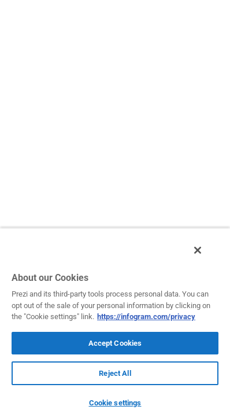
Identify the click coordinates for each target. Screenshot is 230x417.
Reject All (115, 373)
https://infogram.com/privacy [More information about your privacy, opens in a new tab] (146, 316)
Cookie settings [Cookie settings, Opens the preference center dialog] (115, 402)
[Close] (205, 256)
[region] (115, 325)
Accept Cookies (115, 343)
